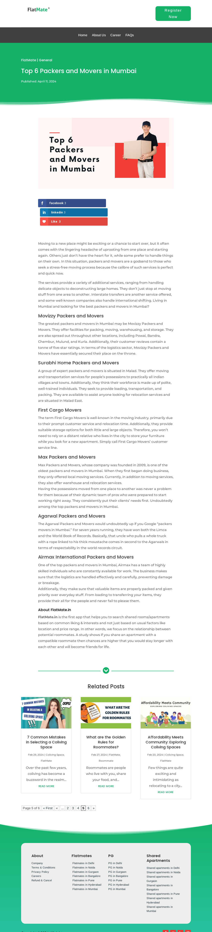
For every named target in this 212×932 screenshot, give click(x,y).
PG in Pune (115, 861)
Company (37, 844)
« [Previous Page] (57, 789)
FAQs (129, 35)
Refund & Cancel (41, 861)
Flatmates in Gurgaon (85, 853)
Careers (36, 857)
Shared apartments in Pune (163, 875)
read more (46, 767)
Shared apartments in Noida (163, 853)
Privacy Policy (40, 853)
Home (82, 35)
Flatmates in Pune (83, 861)
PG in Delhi (115, 844)
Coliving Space (55, 736)
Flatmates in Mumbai (85, 870)
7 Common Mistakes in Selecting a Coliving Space (46, 723)
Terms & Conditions (43, 849)
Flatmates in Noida (83, 849)
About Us (99, 35)
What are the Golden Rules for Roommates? (105, 723)
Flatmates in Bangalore (86, 857)
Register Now (173, 13)
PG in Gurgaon (117, 853)
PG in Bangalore (118, 857)
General (45, 60)
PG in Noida (115, 849)
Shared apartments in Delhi (163, 849)
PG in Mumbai (116, 870)
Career (115, 35)
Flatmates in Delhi (83, 844)
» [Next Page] (94, 789)
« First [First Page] (48, 789)
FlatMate (28, 60)
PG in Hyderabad (118, 866)
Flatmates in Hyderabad (86, 866)
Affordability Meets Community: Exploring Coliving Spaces (166, 723)
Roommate (106, 742)
